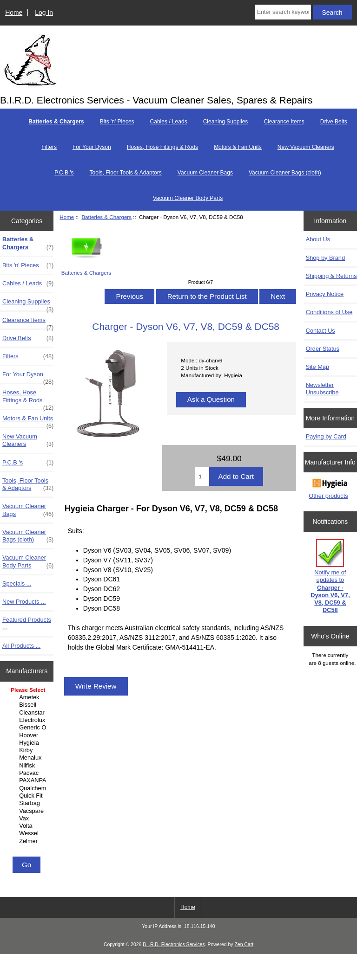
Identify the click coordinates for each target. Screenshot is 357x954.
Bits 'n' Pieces (117, 121)
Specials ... (16, 583)
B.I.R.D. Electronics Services (174, 944)
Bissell (28, 705)
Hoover (28, 735)
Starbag (28, 803)
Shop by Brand (325, 257)
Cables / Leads (168, 121)
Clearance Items (284, 121)
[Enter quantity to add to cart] (202, 476)
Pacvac (28, 773)
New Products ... (24, 601)
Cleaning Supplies (225, 121)
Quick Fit (28, 795)
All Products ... (21, 645)
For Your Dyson (92, 147)
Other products (328, 495)
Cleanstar (28, 712)
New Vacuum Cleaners (306, 147)
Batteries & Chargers (106, 217)
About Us (318, 239)
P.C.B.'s (63, 172)
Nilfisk (28, 765)
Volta (28, 826)
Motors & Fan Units (238, 147)
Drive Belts (333, 121)
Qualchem (28, 788)
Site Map (317, 366)
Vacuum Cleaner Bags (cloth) (285, 172)
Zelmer (28, 841)
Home (13, 12)
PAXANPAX (28, 780)
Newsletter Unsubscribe (322, 388)
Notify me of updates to (330, 576)
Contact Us (320, 330)
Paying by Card (326, 436)
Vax (28, 818)
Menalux (28, 757)
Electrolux (28, 720)
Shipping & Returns (331, 275)
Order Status (322, 348)
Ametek (28, 697)
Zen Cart (243, 944)
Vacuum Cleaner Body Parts (188, 198)
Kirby (28, 750)
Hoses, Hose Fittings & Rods (162, 147)
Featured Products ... (26, 623)
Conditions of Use (329, 312)
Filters (49, 147)
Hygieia (28, 743)
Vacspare (28, 811)
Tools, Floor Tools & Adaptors (126, 172)
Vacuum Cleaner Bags (205, 172)
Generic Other (28, 727)
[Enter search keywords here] (283, 12)
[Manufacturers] (26, 770)
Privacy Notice (325, 293)
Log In (44, 12)
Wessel (28, 833)
